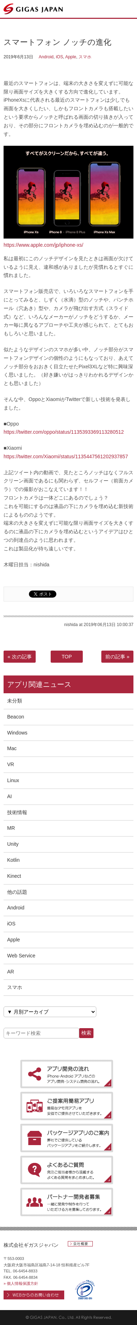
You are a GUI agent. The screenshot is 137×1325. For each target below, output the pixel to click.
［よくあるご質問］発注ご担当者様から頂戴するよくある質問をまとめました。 (67, 1170)
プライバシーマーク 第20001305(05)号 (85, 1289)
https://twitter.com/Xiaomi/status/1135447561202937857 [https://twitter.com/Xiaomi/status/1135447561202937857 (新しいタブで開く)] (66, 456)
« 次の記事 (19, 656)
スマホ (84, 56)
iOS (59, 56)
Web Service (21, 955)
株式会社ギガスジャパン (31, 1245)
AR (10, 971)
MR (11, 828)
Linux (13, 780)
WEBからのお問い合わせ (34, 1295)
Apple (70, 56)
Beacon (15, 717)
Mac (11, 748)
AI (9, 796)
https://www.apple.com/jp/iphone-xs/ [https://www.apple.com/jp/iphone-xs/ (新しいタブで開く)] (43, 245)
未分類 (14, 701)
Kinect (14, 876)
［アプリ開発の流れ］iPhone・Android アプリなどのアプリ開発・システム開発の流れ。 (67, 1074)
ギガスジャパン (33, 9)
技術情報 (17, 812)
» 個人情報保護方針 (21, 1283)
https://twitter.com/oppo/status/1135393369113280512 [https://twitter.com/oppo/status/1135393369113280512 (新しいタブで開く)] (64, 432)
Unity (13, 844)
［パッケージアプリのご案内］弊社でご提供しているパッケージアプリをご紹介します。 (67, 1138)
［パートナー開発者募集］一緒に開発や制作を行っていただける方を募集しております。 (67, 1202)
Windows (17, 733)
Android (46, 56)
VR (10, 764)
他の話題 (17, 892)
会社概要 (80, 1243)
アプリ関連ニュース (39, 684)
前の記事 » (117, 656)
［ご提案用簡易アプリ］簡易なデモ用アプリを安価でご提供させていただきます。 (67, 1106)
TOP (67, 656)
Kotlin (13, 860)
